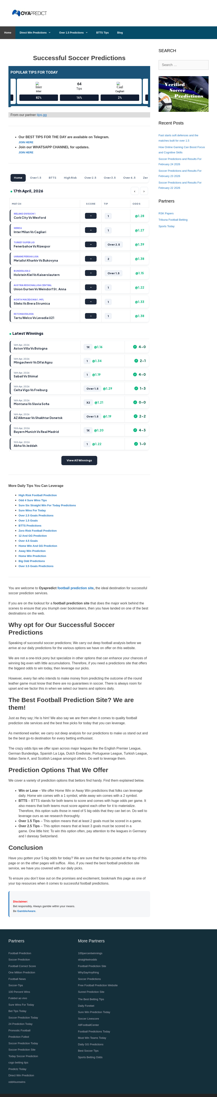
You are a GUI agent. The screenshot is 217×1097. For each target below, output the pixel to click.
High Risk (70, 177)
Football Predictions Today (94, 1031)
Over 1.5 (35, 177)
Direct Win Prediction (21, 1075)
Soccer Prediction (19, 959)
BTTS (52, 177)
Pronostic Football (19, 1030)
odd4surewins (16, 1081)
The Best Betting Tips (91, 999)
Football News (17, 979)
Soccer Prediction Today (23, 1017)
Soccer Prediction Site (21, 1049)
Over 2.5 (90, 177)
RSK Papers (166, 213)
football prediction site (75, 588)
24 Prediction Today (20, 1023)
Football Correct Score (22, 966)
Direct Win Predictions (37, 32)
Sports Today (167, 226)
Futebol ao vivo (17, 998)
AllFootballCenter (88, 1025)
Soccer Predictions (89, 979)
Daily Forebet (86, 1005)
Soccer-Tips (15, 985)
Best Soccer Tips (88, 1050)
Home (7, 32)
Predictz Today (17, 1069)
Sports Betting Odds (90, 1057)
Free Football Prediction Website (98, 985)
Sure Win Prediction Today (94, 1012)
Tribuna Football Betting (173, 219)
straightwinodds (87, 959)
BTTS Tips (102, 32)
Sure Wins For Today (21, 1004)
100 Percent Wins (19, 991)
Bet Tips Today (17, 1011)
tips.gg (42, 115)
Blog (120, 32)
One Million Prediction (21, 972)
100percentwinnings (90, 953)
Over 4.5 (129, 177)
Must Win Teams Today (92, 1037)
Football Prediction (19, 953)
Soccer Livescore (88, 1018)
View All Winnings (79, 460)
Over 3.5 (110, 177)
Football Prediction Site (92, 966)
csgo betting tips (18, 1062)
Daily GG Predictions (91, 1044)
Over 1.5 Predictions (75, 32)
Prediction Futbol (18, 1036)
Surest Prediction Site (91, 991)
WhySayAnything (88, 972)
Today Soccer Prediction (23, 1056)
